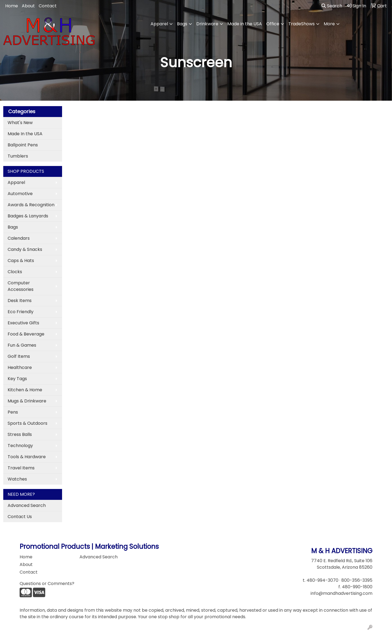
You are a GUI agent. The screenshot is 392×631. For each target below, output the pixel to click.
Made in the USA (244, 24)
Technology (20, 445)
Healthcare (20, 367)
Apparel (159, 24)
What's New (20, 122)
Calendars (19, 238)
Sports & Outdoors (27, 423)
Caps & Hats (21, 260)
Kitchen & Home (25, 390)
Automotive (20, 193)
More (329, 24)
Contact (48, 6)
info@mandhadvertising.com (341, 593)
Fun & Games (22, 345)
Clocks (15, 272)
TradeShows (301, 24)
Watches (17, 479)
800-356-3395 (356, 580)
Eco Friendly (20, 312)
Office (272, 24)
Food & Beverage (26, 334)
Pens (13, 412)
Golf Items (19, 356)
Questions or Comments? (47, 583)
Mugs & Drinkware (27, 401)
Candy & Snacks (25, 249)
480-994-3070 (322, 580)
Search (331, 6)
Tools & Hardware (27, 457)
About (28, 6)
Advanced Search (27, 505)
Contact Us (20, 516)
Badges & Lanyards (28, 216)
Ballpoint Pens (23, 145)
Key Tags (17, 378)
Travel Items (21, 468)
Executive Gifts (23, 323)
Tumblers (18, 156)
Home (11, 6)
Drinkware (207, 24)
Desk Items (20, 300)
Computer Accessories (20, 286)
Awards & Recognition (31, 205)
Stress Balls (20, 434)
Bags (182, 24)
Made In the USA (25, 134)
